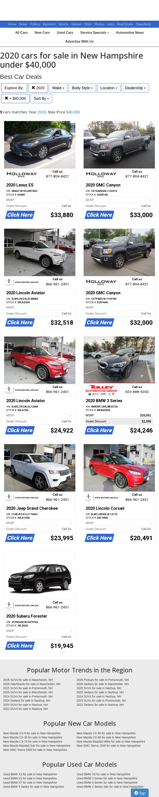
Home (12, 24)
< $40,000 (15, 98)
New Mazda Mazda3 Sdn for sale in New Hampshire (36, 745)
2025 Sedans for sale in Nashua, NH (100, 692)
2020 (38, 88)
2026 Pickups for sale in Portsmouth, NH (103, 680)
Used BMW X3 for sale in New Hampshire (30, 774)
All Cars (21, 32)
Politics (35, 24)
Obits (88, 24)
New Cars (42, 32)
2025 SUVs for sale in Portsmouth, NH (28, 688)
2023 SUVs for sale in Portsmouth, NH (101, 700)
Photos (99, 24)
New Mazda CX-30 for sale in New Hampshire (32, 737)
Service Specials (94, 32)
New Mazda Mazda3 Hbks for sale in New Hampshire (111, 741)
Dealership (135, 88)
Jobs (111, 24)
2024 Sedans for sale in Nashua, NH (26, 700)
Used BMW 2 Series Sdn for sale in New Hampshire (110, 786)
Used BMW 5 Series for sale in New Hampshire (33, 786)
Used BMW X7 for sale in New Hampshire (30, 782)
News (23, 24)
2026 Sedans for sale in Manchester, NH (103, 684)
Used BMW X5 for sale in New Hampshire (103, 774)
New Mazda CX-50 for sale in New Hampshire (106, 733)
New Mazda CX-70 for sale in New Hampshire (32, 741)
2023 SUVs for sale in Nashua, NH (25, 704)
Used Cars (65, 32)
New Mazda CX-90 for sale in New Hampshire (106, 737)
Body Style (82, 88)
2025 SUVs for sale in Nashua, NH (99, 688)
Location (108, 88)
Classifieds (143, 24)
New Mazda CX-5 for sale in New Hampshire (32, 733)
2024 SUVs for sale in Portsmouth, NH (28, 696)
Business (50, 24)
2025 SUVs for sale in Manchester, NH (28, 692)
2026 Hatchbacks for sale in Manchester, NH (31, 684)
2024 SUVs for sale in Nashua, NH (99, 696)
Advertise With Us (79, 41)
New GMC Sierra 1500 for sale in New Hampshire (109, 745)
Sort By (41, 98)
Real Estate (125, 24)
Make (58, 88)
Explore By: (14, 88)
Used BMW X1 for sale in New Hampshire (30, 778)
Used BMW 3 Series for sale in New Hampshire (107, 778)
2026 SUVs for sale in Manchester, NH (28, 680)
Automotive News (130, 32)
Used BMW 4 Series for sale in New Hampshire (107, 782)
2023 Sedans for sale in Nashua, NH (100, 704)
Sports (64, 24)
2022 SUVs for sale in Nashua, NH (25, 708)
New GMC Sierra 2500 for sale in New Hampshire (35, 749)
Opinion (76, 24)
